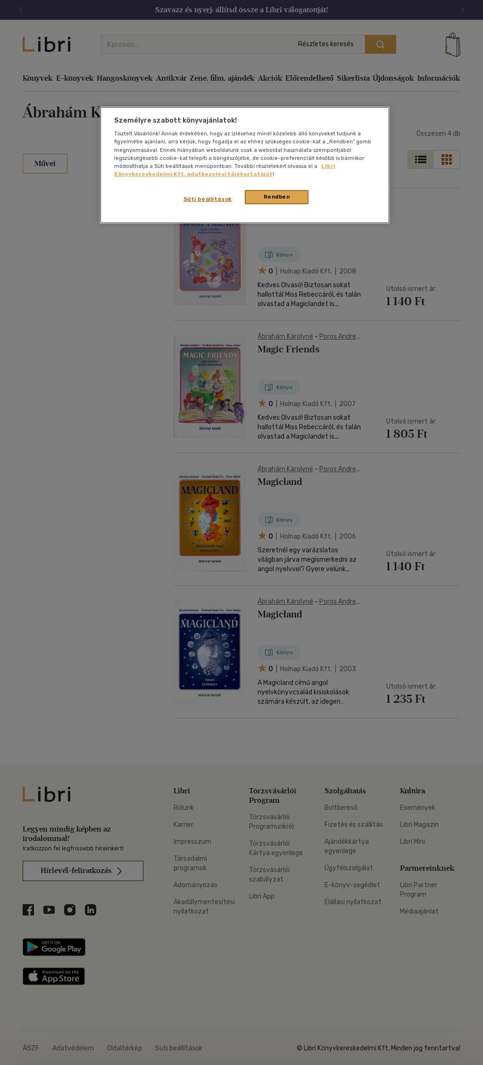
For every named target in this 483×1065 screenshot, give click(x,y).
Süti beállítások (207, 199)
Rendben (277, 196)
